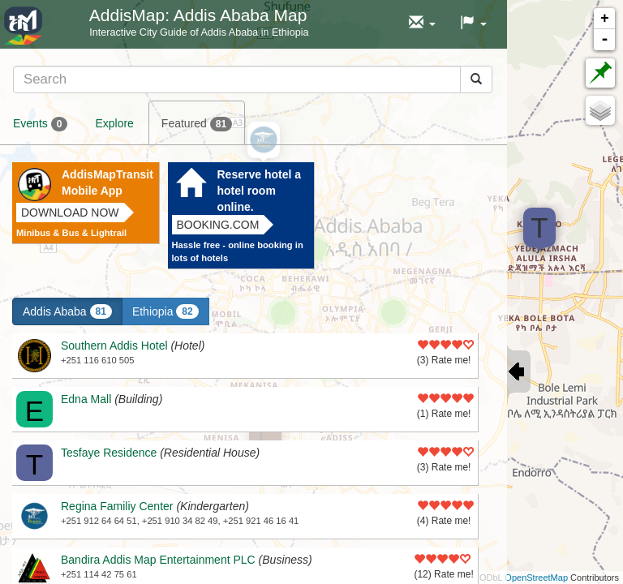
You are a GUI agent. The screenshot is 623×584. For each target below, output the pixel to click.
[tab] (252, 79)
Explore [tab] (114, 123)
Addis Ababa (67, 311)
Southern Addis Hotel (114, 345)
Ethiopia (165, 311)
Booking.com (218, 224)
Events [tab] (40, 124)
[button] (422, 23)
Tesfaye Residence (109, 452)
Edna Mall (86, 399)
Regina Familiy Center (117, 506)
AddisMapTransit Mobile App (107, 182)
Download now (70, 212)
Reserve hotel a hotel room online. (259, 190)
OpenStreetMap (536, 577)
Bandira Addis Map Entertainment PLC (158, 559)
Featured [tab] (196, 124)
